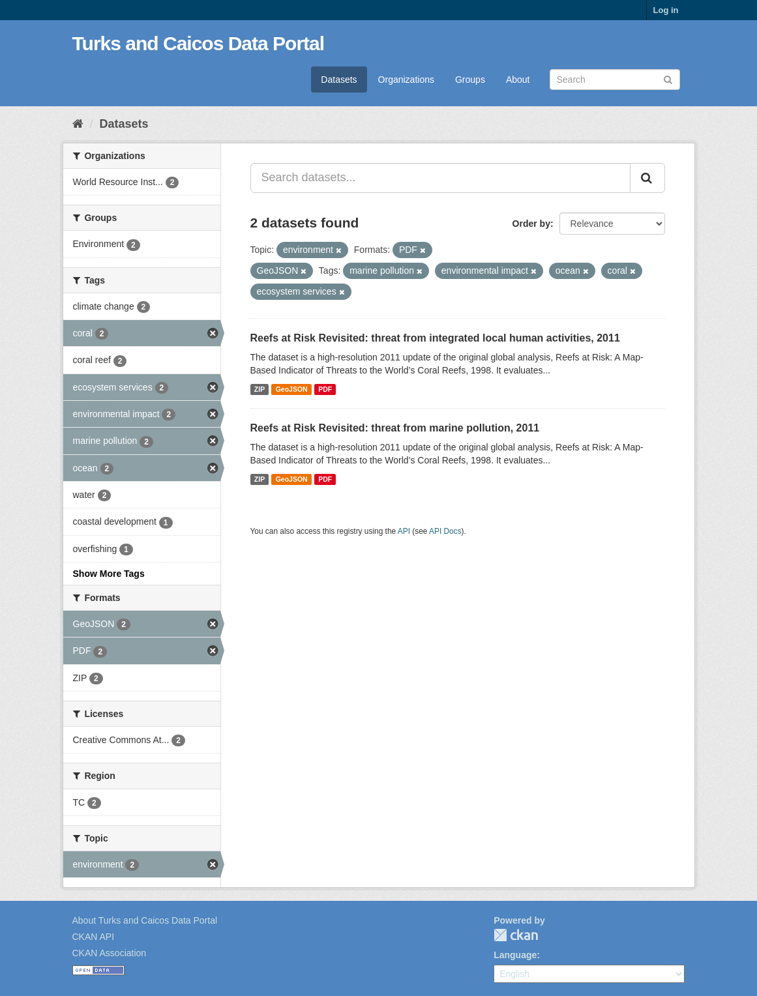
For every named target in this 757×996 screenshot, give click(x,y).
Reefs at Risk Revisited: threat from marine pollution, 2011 (395, 427)
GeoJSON (292, 389)
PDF (325, 389)
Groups (470, 79)
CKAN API (93, 936)
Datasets (339, 79)
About (518, 79)
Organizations (406, 79)
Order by (531, 223)
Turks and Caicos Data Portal (198, 43)
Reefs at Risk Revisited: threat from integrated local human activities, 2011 (435, 338)
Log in (666, 10)
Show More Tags (109, 573)
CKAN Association (109, 953)
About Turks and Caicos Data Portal (145, 920)
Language (515, 955)
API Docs (445, 531)
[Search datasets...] (440, 178)
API (404, 531)
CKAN (516, 935)
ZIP (259, 389)
